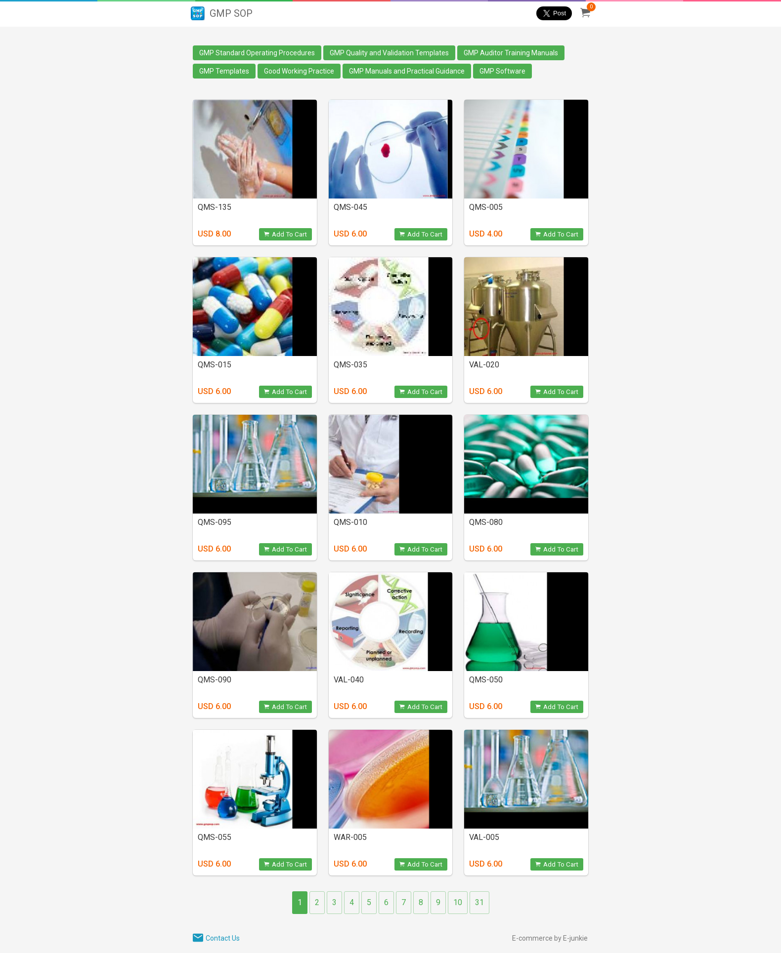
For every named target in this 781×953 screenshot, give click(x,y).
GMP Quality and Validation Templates (389, 53)
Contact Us (223, 938)
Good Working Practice (299, 71)
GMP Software (502, 71)
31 (479, 902)
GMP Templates (224, 71)
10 (457, 902)
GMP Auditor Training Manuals (511, 53)
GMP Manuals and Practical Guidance (407, 71)
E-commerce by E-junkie (550, 938)
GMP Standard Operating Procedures (257, 53)
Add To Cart (285, 234)
